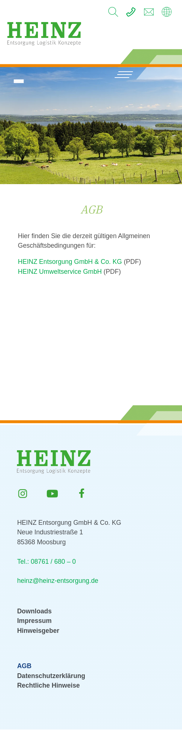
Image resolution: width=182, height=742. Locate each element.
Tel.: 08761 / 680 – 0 (46, 561)
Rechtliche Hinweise (48, 685)
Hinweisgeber (38, 630)
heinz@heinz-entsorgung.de (57, 580)
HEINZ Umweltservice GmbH (60, 271)
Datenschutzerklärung (51, 676)
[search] (113, 14)
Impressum (34, 620)
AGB (24, 666)
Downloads (34, 611)
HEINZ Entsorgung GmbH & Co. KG (70, 261)
